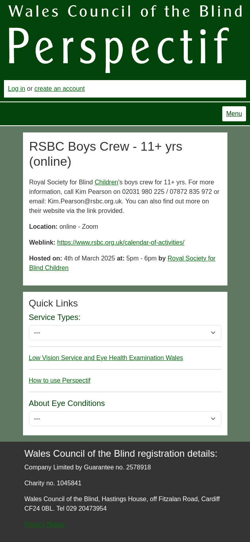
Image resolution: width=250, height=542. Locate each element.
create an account (59, 88)
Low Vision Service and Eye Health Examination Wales (106, 357)
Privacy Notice (45, 524)
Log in (16, 88)
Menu (234, 113)
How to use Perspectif (60, 380)
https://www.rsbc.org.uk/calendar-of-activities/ (120, 242)
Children (106, 182)
